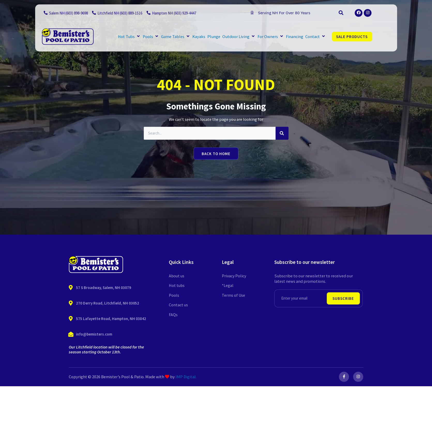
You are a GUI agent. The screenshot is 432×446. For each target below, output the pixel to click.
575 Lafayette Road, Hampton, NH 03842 (111, 318)
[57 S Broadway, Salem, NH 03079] (71, 288)
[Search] (282, 133)
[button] (341, 13)
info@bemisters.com (94, 334)
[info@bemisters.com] (71, 334)
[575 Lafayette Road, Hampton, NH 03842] (71, 319)
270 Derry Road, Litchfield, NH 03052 (107, 303)
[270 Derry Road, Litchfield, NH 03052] (71, 303)
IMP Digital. (186, 377)
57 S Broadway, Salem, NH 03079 (103, 287)
